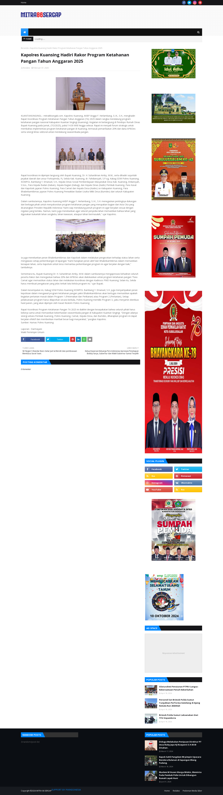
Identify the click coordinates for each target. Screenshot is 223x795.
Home (23, 2)
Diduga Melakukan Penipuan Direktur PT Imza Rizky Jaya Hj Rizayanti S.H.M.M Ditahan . (180, 744)
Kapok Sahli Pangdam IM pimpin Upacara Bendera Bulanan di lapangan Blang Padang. (180, 759)
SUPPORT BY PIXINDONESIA (66, 789)
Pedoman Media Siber (192, 790)
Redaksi (26, 68)
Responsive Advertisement (173, 653)
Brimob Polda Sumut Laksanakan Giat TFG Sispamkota (178, 716)
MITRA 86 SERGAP (44, 790)
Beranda (24, 48)
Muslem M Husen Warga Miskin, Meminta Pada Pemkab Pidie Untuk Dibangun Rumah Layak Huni (180, 775)
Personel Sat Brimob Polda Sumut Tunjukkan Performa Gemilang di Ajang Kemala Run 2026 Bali (179, 702)
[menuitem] (24, 32)
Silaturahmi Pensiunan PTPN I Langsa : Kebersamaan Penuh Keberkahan (179, 688)
